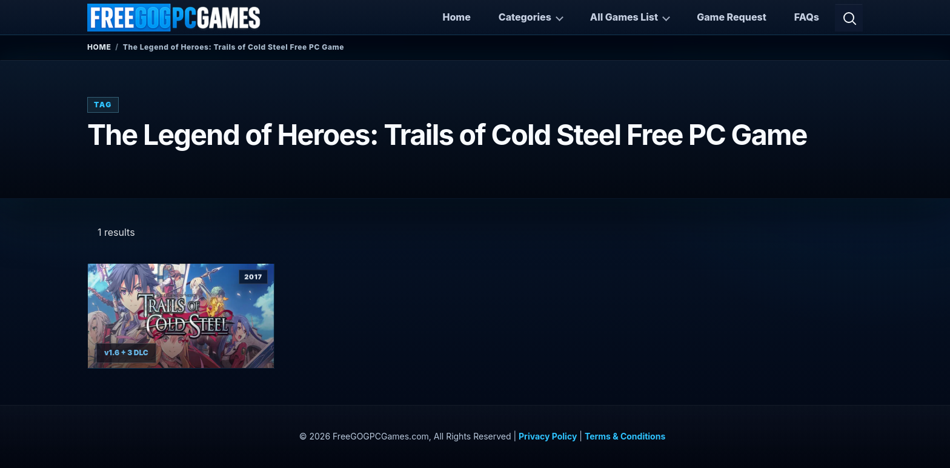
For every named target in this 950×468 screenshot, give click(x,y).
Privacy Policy (548, 436)
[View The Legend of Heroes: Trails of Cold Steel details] (181, 316)
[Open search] (849, 18)
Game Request (731, 17)
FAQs (806, 17)
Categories (525, 17)
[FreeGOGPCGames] (174, 18)
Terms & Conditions (625, 436)
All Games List (624, 17)
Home (456, 17)
